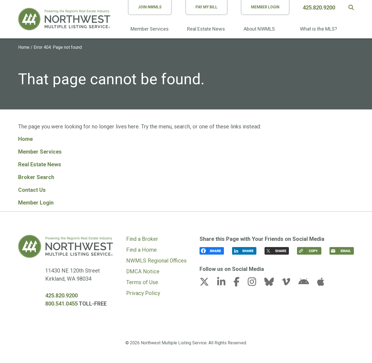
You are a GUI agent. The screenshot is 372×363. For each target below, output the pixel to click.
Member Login (265, 7)
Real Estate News (206, 29)
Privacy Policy (143, 291)
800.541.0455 (61, 302)
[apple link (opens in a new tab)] (320, 281)
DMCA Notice (142, 270)
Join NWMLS (150, 7)
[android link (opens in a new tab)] (307, 281)
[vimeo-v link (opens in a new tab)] (289, 281)
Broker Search (36, 176)
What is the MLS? (318, 29)
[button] (351, 7)
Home (24, 47)
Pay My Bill (206, 7)
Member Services (150, 29)
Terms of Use (142, 280)
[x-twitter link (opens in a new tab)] (208, 281)
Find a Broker (142, 237)
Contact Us (32, 189)
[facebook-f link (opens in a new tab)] (240, 281)
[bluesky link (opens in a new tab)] (272, 281)
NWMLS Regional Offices (156, 259)
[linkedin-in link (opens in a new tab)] (224, 281)
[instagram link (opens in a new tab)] (255, 281)
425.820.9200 (319, 7)
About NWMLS (259, 29)
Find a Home (141, 248)
